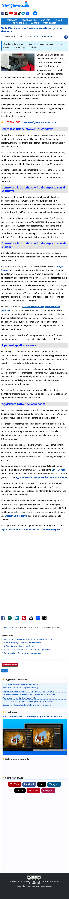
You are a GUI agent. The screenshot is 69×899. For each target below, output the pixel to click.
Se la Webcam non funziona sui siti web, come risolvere (31, 30)
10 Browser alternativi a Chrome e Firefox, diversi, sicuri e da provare (29, 695)
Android (45, 20)
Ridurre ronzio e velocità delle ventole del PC (19, 698)
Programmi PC (29, 20)
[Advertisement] (34, 560)
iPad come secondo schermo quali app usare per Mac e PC (33, 716)
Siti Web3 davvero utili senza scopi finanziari (19, 646)
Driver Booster (58, 470)
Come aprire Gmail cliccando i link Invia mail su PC (22, 684)
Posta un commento (10, 664)
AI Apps (35, 23)
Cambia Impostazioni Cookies (42, 886)
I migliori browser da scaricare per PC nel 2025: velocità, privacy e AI (28, 691)
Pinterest (33, 790)
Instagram (48, 790)
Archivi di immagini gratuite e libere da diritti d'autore (22, 643)
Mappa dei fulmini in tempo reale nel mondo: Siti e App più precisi (27, 649)
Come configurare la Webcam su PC (40, 122)
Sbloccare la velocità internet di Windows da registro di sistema (27, 705)
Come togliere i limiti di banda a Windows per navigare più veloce (27, 702)
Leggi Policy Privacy (23, 886)
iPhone (58, 20)
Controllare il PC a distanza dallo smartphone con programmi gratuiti (28, 639)
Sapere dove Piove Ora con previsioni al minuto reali (22, 653)
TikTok (19, 790)
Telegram (54, 784)
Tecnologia (49, 23)
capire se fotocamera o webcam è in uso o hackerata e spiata (30, 529)
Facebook (29, 784)
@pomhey (48, 36)
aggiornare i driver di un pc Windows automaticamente (41, 477)
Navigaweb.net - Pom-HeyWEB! (22, 881)
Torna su (4, 671)
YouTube (14, 784)
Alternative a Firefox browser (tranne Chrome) (20, 688)
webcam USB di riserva (16, 516)
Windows (12, 20)
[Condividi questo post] (66, 37)
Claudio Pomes (38, 36)
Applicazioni (20, 23)
